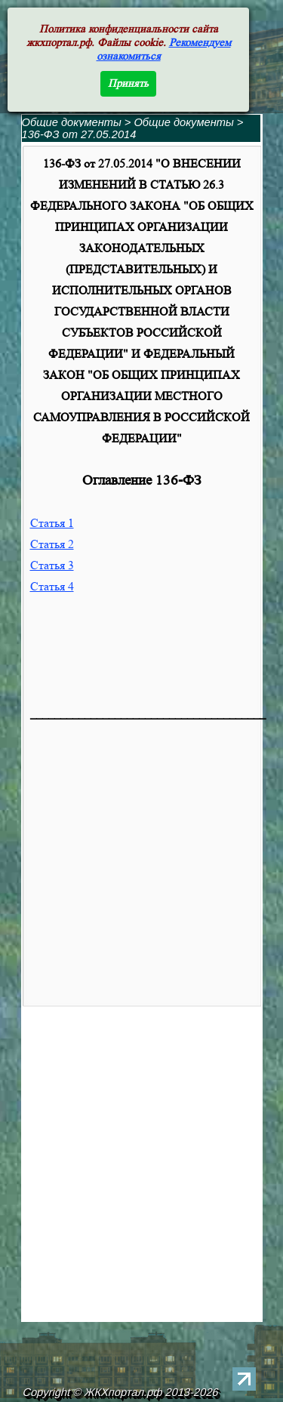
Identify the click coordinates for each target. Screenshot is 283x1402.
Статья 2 (52, 544)
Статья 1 (52, 523)
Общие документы (72, 122)
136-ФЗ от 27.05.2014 (79, 134)
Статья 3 (52, 565)
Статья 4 (52, 586)
